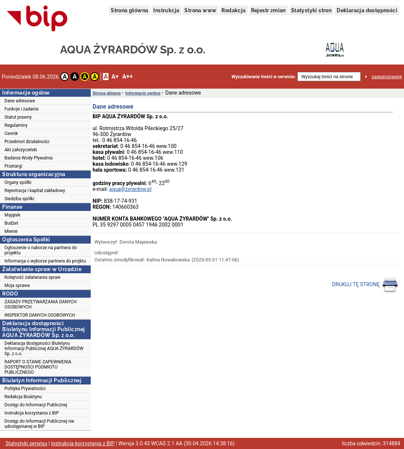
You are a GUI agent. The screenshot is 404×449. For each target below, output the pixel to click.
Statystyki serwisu (26, 443)
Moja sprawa (17, 285)
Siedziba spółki (19, 198)
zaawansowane (386, 76)
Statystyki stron (311, 10)
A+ (114, 76)
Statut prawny (17, 117)
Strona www (200, 10)
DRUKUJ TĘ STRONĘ (365, 285)
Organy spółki (17, 182)
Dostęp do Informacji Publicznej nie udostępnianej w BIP (39, 424)
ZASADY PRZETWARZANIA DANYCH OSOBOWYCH (40, 304)
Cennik (11, 133)
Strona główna (129, 10)
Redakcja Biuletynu (23, 396)
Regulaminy (15, 125)
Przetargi (13, 166)
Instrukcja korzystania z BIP (31, 413)
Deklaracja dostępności (367, 10)
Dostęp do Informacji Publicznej (35, 404)
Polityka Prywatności (25, 388)
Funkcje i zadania (21, 109)
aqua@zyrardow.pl (130, 189)
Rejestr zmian (268, 10)
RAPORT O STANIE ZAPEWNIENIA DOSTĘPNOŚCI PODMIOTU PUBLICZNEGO (37, 367)
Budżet (11, 223)
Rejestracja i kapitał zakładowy (34, 190)
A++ (127, 76)
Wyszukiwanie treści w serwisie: (263, 76)
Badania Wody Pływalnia (28, 158)
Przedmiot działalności (27, 141)
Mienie (11, 231)
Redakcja (233, 10)
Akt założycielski (20, 149)
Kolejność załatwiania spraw (32, 277)
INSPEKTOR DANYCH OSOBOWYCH (39, 315)
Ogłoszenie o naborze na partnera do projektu (40, 250)
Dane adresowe (19, 100)
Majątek (12, 215)
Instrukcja (166, 10)
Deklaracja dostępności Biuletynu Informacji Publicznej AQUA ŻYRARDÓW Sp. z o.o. (43, 348)
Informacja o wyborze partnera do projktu (45, 261)
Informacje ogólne (143, 93)
